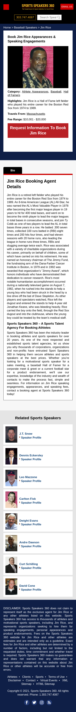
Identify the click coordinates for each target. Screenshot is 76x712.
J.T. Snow (25, 433)
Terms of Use (56, 676)
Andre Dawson (29, 542)
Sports (39, 676)
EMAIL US (66, 6)
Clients (26, 676)
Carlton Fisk (27, 498)
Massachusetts (36, 113)
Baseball (56, 91)
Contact (30, 680)
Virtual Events (48, 680)
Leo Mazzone (28, 477)
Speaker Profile (31, 437)
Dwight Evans (28, 520)
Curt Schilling (28, 564)
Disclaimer (14, 680)
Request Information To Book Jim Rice (38, 130)
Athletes (12, 676)
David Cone (27, 585)
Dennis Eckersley (31, 455)
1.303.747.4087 (49, 694)
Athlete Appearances (35, 91)
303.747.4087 (25, 17)
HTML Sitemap (45, 683)
